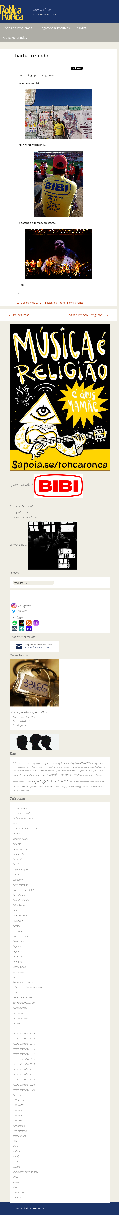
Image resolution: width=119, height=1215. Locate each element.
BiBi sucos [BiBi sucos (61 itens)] (18, 763)
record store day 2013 (24, 1033)
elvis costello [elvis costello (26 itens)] (64, 767)
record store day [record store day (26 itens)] (76, 781)
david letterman (20, 884)
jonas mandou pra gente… (88, 315)
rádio (15, 1028)
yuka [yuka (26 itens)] (27, 790)
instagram (18, 956)
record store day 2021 (24, 1074)
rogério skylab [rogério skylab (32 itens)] (35, 786)
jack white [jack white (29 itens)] (17, 771)
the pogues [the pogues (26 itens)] (66, 786)
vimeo (16, 1182)
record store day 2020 (24, 1069)
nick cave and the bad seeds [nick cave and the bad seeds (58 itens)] (31, 775)
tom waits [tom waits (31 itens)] (101, 786)
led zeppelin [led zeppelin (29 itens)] (49, 771)
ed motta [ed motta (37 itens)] (54, 767)
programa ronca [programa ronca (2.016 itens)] (52, 780)
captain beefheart (21, 869)
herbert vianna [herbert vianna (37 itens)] (98, 767)
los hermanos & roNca (71, 302)
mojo (15, 992)
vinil (15, 1187)
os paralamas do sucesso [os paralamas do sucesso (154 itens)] (63, 775)
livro (15, 977)
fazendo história (21, 900)
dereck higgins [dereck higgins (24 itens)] (44, 767)
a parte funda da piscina (25, 828)
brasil (15, 864)
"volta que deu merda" (24, 818)
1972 (15, 823)
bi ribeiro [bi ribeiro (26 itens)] (27, 763)
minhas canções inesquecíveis (27, 987)
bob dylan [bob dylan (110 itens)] (44, 763)
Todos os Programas (17, 28)
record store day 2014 (24, 1038)
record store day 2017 (24, 1053)
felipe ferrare (19, 905)
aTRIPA (82, 28)
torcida (16, 1161)
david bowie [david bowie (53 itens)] (32, 767)
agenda (16, 833)
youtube (17, 1197)
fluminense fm (20, 915)
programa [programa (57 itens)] (30, 781)
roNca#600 (18, 1115)
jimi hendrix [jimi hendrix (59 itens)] (28, 770)
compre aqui (18, 544)
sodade (16, 1151)
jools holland (19, 966)
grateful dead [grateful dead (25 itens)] (86, 767)
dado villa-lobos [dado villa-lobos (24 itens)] (19, 767)
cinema (16, 874)
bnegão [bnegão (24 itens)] (35, 763)
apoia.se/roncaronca (44, 14)
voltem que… (19, 1192)
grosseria (17, 930)
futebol (16, 925)
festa (15, 910)
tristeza (16, 1166)
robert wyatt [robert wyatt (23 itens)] (99, 782)
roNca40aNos (20, 1125)
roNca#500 (18, 1110)
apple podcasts (20, 849)
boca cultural (19, 859)
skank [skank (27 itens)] (43, 786)
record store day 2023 (24, 1084)
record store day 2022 (24, 1079)
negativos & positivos (23, 997)
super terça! (18, 315)
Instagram (21, 605)
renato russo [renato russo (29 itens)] (88, 781)
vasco (16, 1176)
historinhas (18, 941)
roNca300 (18, 1120)
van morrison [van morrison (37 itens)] (19, 790)
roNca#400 (18, 1105)
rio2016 (17, 1094)
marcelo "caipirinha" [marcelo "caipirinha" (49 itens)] (78, 770)
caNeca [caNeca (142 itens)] (85, 763)
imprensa (17, 946)
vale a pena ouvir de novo (26, 1171)
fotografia (52, 302)
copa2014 (18, 879)
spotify (16, 1156)
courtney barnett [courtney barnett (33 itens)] (97, 763)
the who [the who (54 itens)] (93, 786)
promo (16, 1023)
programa (18, 1012)
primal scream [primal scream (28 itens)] (18, 781)
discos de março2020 (23, 889)
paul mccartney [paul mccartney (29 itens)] (86, 775)
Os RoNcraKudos (15, 38)
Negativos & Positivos (54, 28)
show (15, 1146)
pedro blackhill (20, 1007)
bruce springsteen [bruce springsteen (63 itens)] (70, 763)
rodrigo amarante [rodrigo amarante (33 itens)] (20, 786)
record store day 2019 (24, 1064)
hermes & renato (21, 936)
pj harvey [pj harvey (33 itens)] (98, 775)
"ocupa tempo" (20, 808)
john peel (17, 961)
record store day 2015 (24, 1043)
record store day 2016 (24, 1048)
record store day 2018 (24, 1059)
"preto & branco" (21, 813)
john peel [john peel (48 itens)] (39, 770)
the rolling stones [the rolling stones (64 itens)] (79, 786)
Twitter (19, 611)
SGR (15, 1141)
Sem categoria (20, 1130)
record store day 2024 (24, 1089)
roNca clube (19, 1100)
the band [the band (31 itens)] (50, 786)
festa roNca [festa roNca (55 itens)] (75, 767)
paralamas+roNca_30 (24, 1002)
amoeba (17, 843)
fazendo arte (19, 895)
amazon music (20, 838)
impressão (18, 951)
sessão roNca (19, 1135)
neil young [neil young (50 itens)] (94, 770)
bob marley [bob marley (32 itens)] (55, 763)
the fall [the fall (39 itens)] (58, 786)
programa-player (21, 1018)
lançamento (19, 971)
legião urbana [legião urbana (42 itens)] (61, 770)
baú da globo (19, 854)
